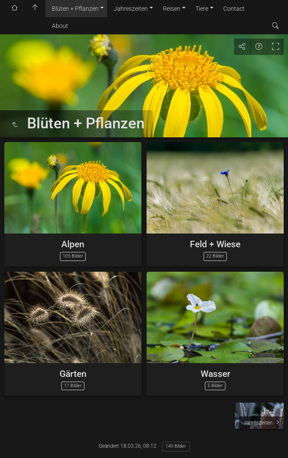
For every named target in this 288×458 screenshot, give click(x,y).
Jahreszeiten (131, 8)
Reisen (171, 8)
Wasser (215, 374)
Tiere (201, 8)
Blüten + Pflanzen (75, 8)
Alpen (72, 244)
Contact (234, 8)
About (60, 25)
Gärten (73, 374)
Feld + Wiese (215, 244)
